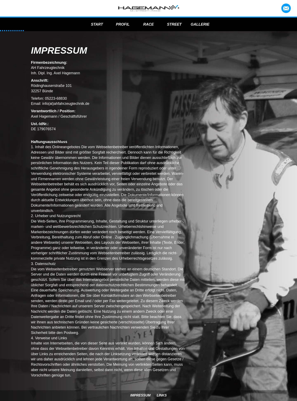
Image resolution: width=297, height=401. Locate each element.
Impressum (140, 395)
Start (97, 24)
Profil (123, 24)
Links (162, 395)
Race (148, 24)
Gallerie (200, 24)
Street (174, 24)
